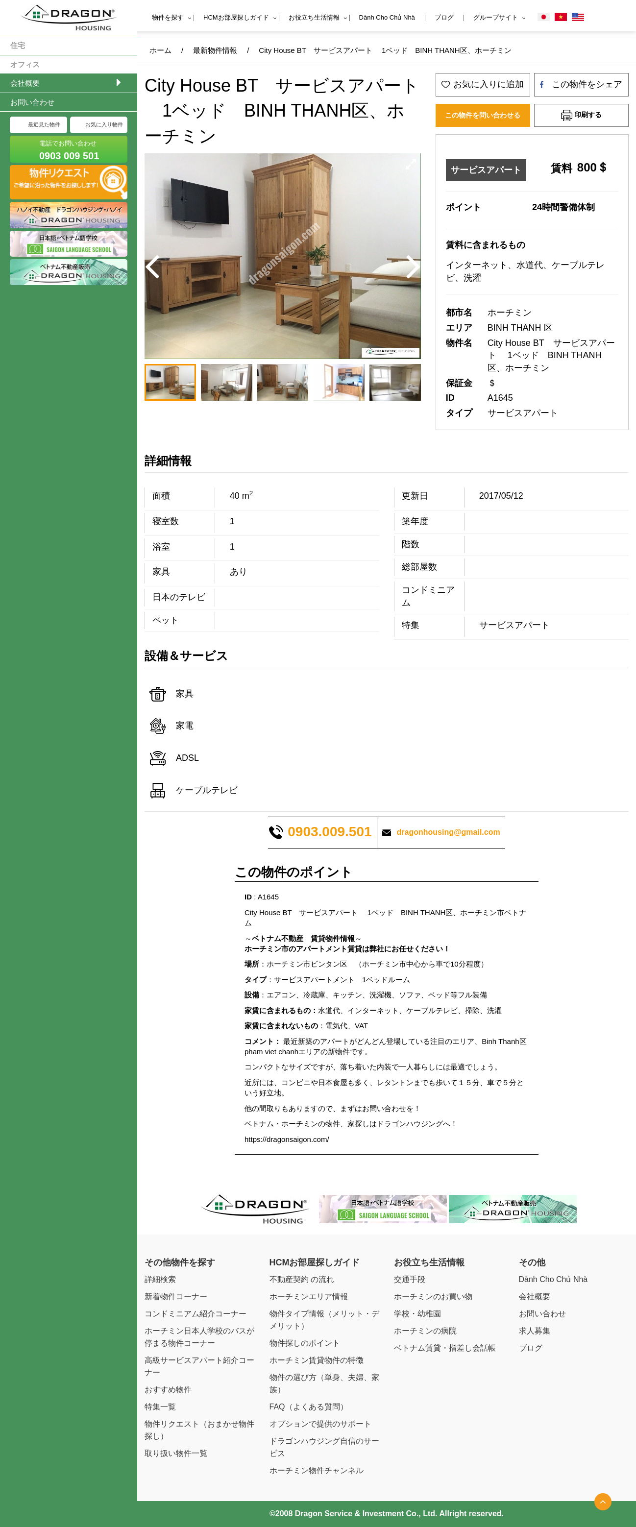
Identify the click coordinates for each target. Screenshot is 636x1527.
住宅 (17, 45)
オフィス (25, 64)
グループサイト (495, 17)
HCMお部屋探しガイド (236, 17)
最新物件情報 (215, 50)
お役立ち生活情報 (314, 17)
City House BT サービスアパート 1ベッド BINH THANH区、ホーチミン (385, 50)
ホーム (160, 50)
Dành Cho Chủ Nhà (387, 17)
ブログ (444, 17)
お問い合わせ (32, 102)
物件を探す (168, 17)
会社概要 (25, 83)
